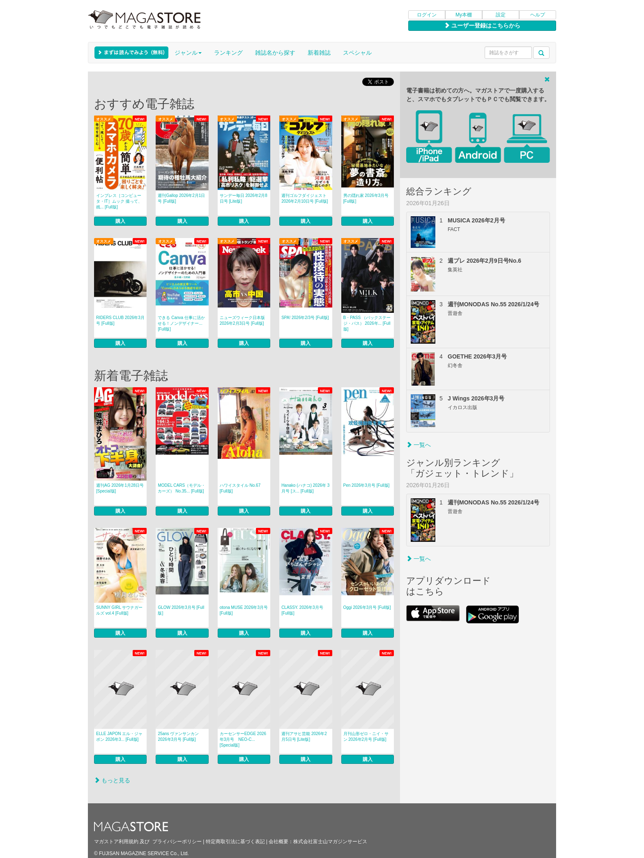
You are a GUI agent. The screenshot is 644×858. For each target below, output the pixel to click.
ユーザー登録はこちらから (482, 25)
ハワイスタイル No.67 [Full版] (240, 488)
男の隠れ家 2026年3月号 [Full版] (366, 198)
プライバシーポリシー (177, 841)
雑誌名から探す (275, 52)
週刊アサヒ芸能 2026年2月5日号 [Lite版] (304, 736)
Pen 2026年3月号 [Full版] (366, 485)
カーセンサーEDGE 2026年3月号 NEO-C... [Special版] (243, 739)
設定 (501, 15)
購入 (120, 221)
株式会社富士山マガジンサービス (330, 841)
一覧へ (418, 445)
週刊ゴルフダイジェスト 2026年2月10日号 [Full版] (304, 198)
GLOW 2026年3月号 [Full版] (181, 610)
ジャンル (188, 52)
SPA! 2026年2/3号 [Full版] (305, 317)
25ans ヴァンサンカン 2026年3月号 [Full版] (178, 736)
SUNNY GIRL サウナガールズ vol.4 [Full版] (119, 610)
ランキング (228, 52)
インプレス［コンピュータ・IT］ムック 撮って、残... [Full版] (119, 201)
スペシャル (357, 52)
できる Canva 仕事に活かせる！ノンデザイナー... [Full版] (181, 323)
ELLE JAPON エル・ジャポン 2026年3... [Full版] (119, 736)
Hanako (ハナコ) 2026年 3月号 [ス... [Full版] (305, 488)
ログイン (427, 15)
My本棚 (463, 15)
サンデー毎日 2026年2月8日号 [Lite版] (243, 198)
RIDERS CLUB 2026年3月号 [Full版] (120, 320)
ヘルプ (537, 15)
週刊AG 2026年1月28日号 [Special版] (120, 488)
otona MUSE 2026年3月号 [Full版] (244, 610)
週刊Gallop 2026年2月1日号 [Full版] (181, 198)
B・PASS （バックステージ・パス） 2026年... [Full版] (367, 323)
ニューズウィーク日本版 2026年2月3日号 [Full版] (242, 320)
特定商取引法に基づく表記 (235, 841)
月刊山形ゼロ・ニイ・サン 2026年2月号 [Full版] (366, 736)
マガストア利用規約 (116, 841)
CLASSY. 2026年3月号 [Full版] (302, 610)
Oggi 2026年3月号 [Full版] (367, 607)
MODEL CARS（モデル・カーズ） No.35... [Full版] (181, 488)
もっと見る (112, 780)
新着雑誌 (319, 52)
